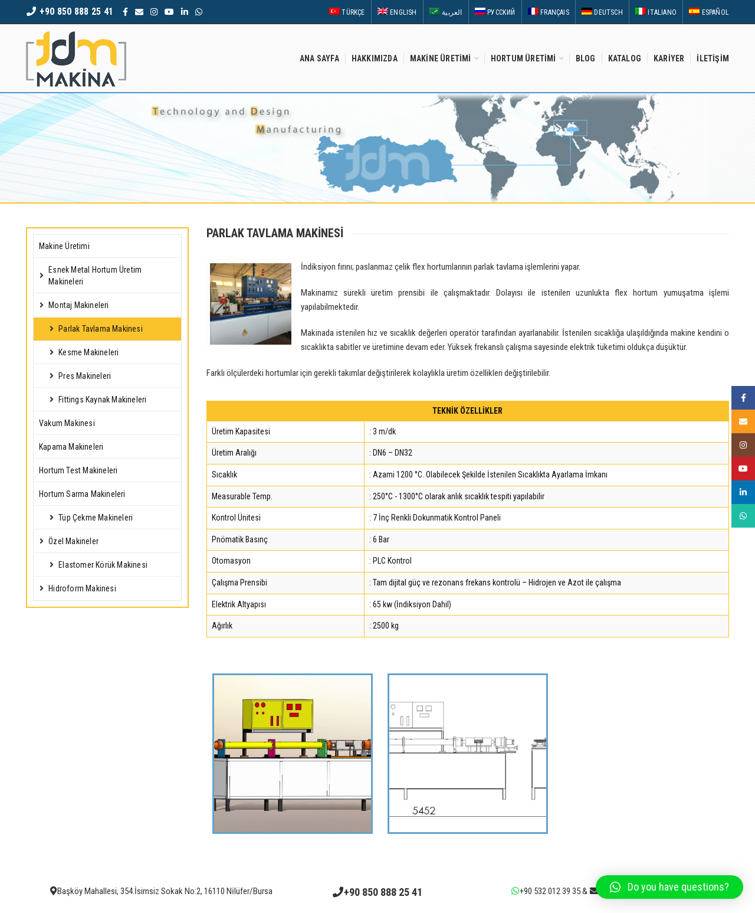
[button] (669, 887)
